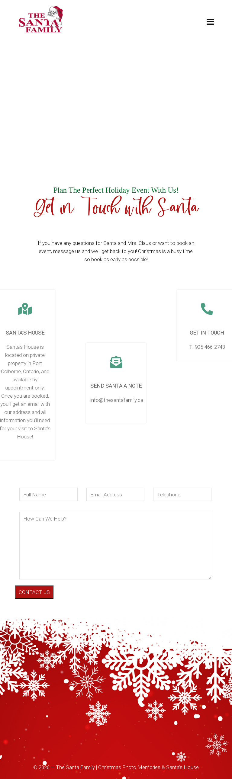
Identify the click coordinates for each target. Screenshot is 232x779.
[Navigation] (210, 22)
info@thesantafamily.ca (116, 460)
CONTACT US (34, 592)
